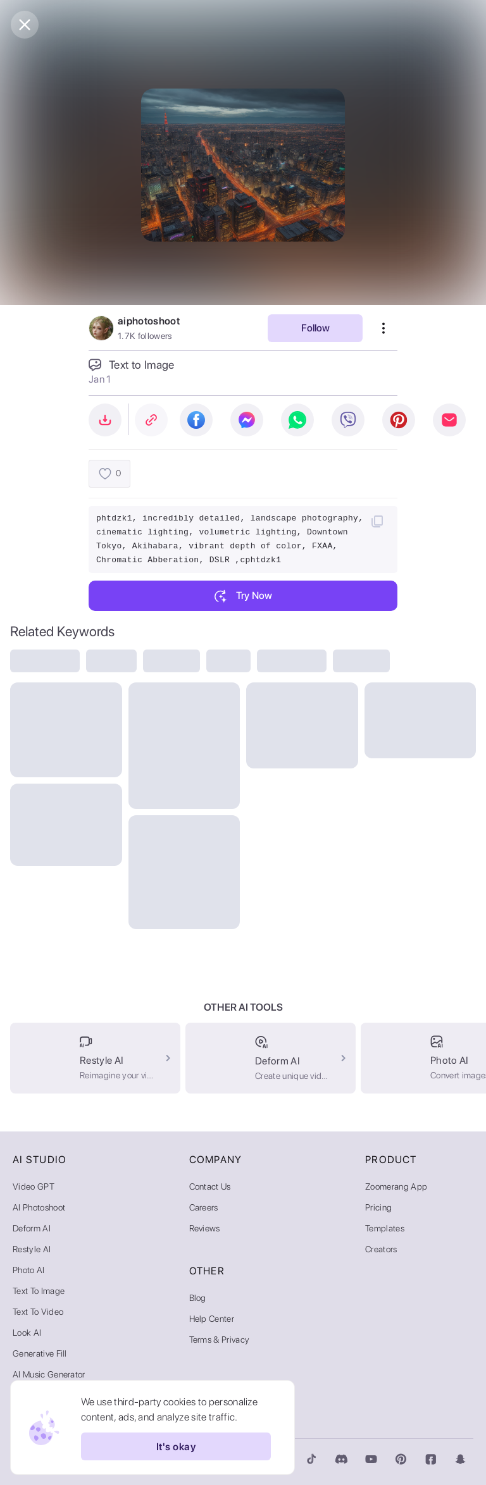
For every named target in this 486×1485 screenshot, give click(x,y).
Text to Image (39, 1291)
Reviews (204, 1228)
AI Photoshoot (39, 1207)
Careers (203, 1207)
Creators (381, 1249)
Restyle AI (32, 1249)
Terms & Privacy (219, 1339)
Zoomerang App (396, 1186)
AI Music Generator (49, 1374)
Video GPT (33, 1186)
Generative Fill (40, 1353)
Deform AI (32, 1228)
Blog (197, 1298)
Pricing (378, 1207)
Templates (384, 1228)
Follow (315, 328)
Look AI (27, 1333)
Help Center (212, 1319)
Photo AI (29, 1270)
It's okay (176, 1446)
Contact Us (210, 1186)
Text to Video (38, 1312)
